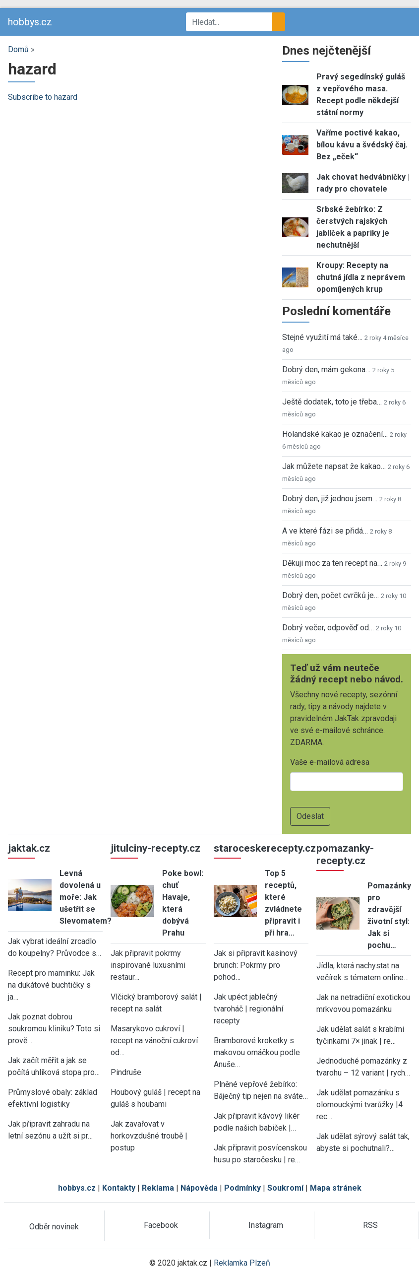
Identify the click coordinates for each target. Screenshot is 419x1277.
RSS (370, 1225)
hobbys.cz (30, 22)
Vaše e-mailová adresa (329, 762)
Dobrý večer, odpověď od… (328, 627)
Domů (18, 49)
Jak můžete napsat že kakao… (334, 466)
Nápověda (199, 1188)
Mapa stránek (335, 1188)
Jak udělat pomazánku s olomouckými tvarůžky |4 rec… (359, 1104)
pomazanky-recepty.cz (345, 854)
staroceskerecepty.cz (265, 848)
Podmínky (242, 1188)
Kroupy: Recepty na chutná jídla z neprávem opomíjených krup (360, 277)
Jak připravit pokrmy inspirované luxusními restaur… (148, 965)
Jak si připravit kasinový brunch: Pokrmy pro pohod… (256, 965)
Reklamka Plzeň (242, 1263)
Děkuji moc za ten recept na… (332, 563)
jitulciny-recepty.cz (155, 848)
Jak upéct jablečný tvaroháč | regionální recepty (248, 1008)
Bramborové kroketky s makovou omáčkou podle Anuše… (257, 1052)
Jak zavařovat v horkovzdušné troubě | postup (149, 1135)
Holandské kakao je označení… (335, 434)
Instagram (265, 1225)
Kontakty (118, 1188)
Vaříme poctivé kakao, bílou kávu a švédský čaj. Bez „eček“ (362, 144)
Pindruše (126, 1072)
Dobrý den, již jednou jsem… (329, 498)
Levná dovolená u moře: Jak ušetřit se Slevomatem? (86, 897)
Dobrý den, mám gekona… (326, 369)
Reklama (158, 1188)
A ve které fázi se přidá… (325, 531)
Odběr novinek (54, 1226)
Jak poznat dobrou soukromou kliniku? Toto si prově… (54, 1028)
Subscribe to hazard (42, 97)
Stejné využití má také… (322, 337)
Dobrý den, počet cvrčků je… (330, 595)
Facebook (161, 1225)
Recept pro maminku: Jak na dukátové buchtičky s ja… (51, 985)
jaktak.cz (29, 848)
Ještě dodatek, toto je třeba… (332, 401)
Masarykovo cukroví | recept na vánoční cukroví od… (154, 1040)
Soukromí (285, 1188)
